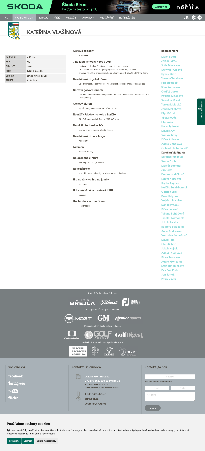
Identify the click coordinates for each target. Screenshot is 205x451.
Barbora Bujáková (172, 226)
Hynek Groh (168, 74)
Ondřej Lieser (169, 91)
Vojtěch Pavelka (171, 200)
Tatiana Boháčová (172, 213)
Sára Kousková (170, 87)
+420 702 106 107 (95, 394)
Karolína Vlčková (172, 157)
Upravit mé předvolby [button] (46, 441)
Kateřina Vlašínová (173, 152)
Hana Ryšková (170, 126)
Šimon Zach (168, 161)
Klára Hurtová (169, 209)
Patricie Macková (172, 95)
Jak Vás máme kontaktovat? (158, 381)
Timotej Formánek (172, 218)
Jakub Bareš (169, 61)
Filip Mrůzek (168, 113)
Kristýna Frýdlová (171, 69)
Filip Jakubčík (169, 82)
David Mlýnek (169, 196)
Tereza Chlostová (172, 78)
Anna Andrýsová (171, 231)
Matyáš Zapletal (171, 165)
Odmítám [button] (28, 441)
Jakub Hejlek (169, 248)
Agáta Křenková (171, 261)
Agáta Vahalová (171, 144)
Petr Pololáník (169, 270)
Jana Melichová (171, 109)
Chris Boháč (168, 244)
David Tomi (168, 239)
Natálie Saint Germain (174, 187)
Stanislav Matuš (170, 100)
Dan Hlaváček (170, 205)
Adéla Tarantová (171, 253)
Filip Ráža (167, 122)
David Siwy (168, 130)
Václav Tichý (169, 135)
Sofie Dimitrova (170, 65)
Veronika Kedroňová (174, 235)
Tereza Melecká (171, 104)
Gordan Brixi (169, 191)
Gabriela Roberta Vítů (174, 148)
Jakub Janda (169, 222)
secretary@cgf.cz (95, 403)
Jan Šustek (167, 274)
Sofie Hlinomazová (172, 266)
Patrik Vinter (168, 279)
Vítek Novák (168, 117)
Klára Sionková (170, 257)
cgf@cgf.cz (92, 398)
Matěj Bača (168, 56)
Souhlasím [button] (14, 441)
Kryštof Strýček (170, 183)
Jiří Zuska (166, 170)
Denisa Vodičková (172, 174)
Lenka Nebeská (171, 178)
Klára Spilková (170, 139)
